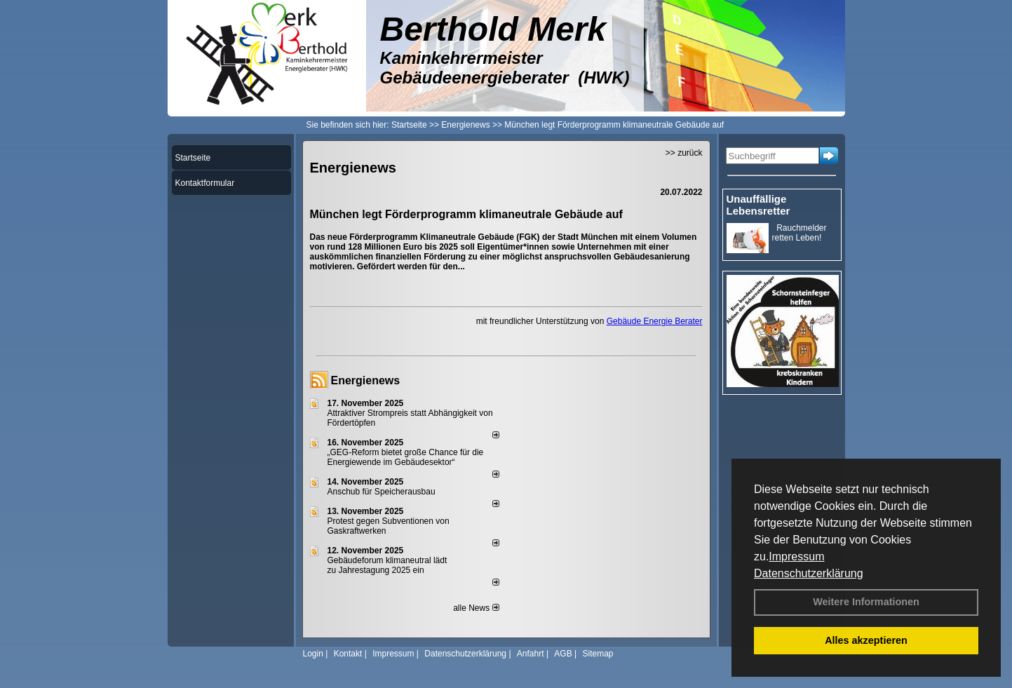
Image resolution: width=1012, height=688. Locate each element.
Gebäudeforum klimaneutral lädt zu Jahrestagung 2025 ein (387, 565)
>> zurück (684, 153)
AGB (563, 654)
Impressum (796, 556)
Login (313, 654)
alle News (476, 608)
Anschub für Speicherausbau (382, 492)
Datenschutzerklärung (808, 573)
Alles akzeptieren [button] (866, 640)
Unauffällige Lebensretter (758, 205)
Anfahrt (530, 654)
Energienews (365, 380)
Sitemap (597, 654)
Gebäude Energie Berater (655, 321)
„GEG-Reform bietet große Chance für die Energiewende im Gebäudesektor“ (406, 457)
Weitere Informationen (866, 601)
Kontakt (348, 654)
